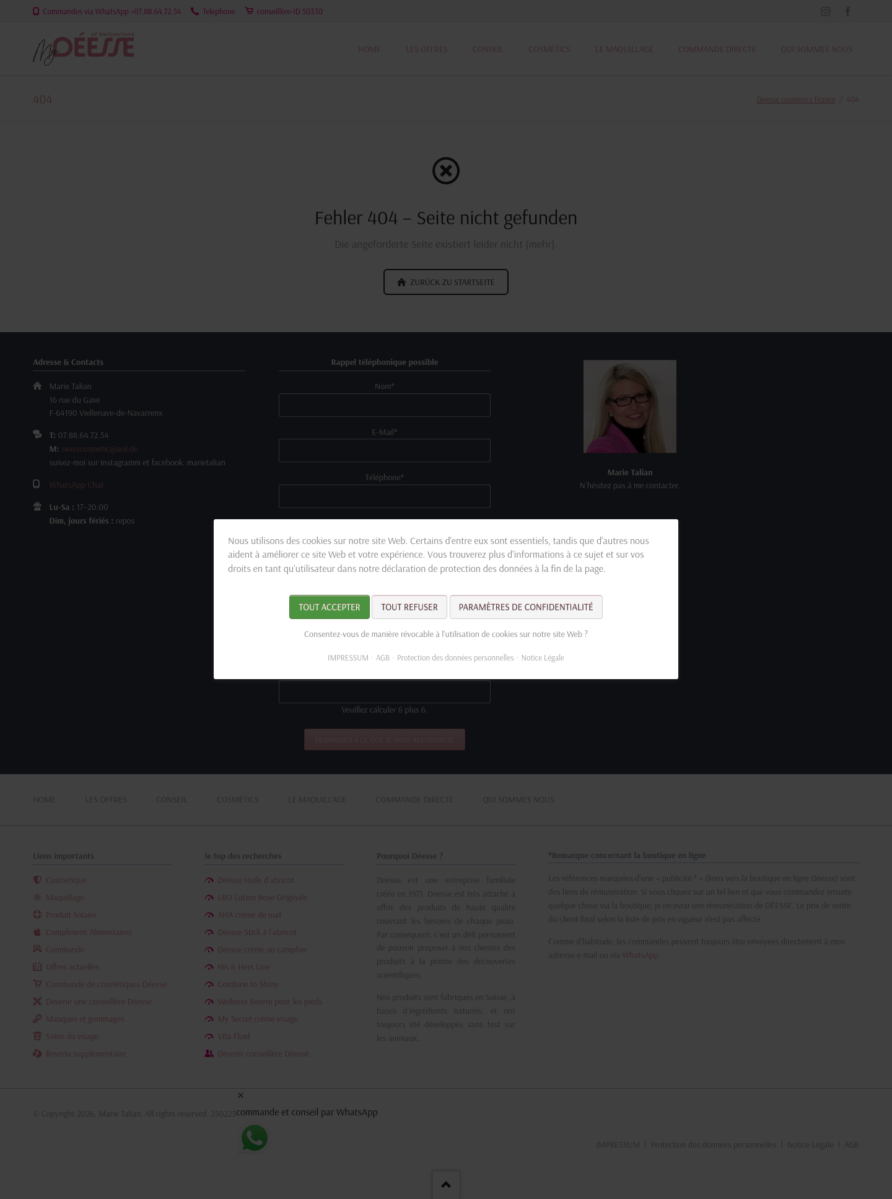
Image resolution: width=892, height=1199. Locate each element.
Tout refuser (409, 607)
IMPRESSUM (348, 658)
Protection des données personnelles (455, 658)
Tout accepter (329, 607)
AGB (383, 658)
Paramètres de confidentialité (526, 607)
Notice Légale (543, 658)
